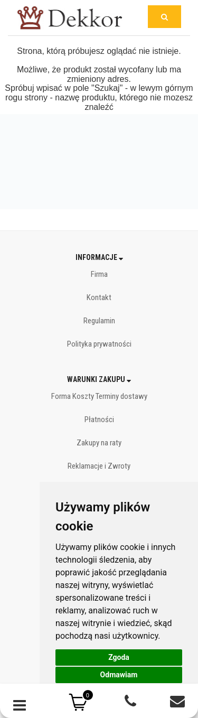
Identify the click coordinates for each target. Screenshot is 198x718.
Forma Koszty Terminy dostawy (99, 396)
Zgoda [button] (118, 657)
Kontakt (99, 297)
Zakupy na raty (99, 442)
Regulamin (99, 320)
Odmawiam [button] (119, 674)
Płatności (99, 419)
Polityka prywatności (99, 344)
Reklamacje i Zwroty (99, 466)
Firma (99, 274)
